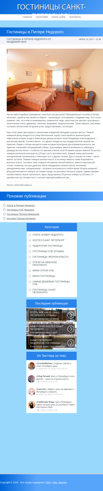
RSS (48, 482)
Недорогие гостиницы (48, 245)
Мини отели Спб (43, 270)
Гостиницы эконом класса (50, 256)
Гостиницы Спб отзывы (48, 251)
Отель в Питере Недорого (21, 205)
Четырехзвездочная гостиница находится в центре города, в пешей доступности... (48, 315)
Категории (42, 17)
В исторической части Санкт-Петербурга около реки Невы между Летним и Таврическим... (48, 329)
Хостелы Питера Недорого (21, 218)
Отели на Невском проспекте (45, 263)
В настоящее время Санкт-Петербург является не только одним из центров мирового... (48, 343)
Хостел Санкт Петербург (49, 240)
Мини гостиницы (44, 276)
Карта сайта (59, 17)
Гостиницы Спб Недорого (20, 209)
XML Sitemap (60, 482)
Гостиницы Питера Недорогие (23, 214)
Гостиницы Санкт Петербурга (44, 291)
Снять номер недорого (48, 234)
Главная (27, 17)
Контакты (75, 17)
